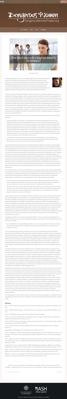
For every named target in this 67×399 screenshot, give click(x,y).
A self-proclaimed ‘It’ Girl (13, 372)
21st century (19, 367)
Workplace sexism (57, 367)
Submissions (43, 30)
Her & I (58, 372)
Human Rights (36, 365)
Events (31, 30)
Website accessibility (43, 397)
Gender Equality (29, 365)
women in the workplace (36, 367)
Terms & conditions (23, 397)
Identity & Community (46, 365)
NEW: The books (24, 30)
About (36, 30)
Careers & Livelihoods (18, 365)
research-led (26, 367)
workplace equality (47, 367)
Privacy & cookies (33, 397)
